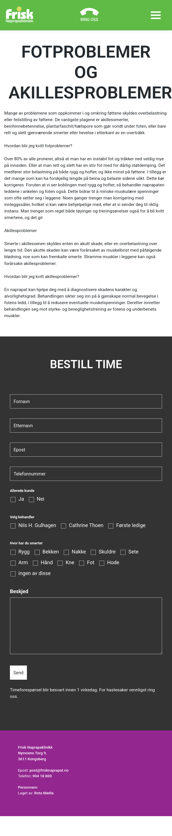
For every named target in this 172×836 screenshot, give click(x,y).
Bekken (51, 552)
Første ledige (131, 525)
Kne (69, 562)
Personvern (27, 787)
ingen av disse (34, 573)
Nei (40, 499)
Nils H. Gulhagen (37, 525)
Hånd (47, 562)
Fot (90, 562)
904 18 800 (42, 776)
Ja (21, 499)
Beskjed (19, 591)
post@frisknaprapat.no (49, 770)
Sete (133, 552)
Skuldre (107, 552)
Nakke (79, 552)
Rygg (24, 552)
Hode (113, 562)
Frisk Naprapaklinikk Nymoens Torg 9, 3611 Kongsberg (35, 753)
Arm (23, 562)
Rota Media (44, 793)
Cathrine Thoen (86, 525)
